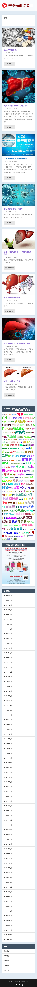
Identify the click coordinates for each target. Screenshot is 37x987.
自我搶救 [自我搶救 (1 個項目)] (28, 475)
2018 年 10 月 (8, 887)
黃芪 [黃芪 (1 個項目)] (13, 514)
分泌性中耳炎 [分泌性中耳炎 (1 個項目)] (6, 433)
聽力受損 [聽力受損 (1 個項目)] (29, 511)
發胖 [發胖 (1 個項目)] (19, 460)
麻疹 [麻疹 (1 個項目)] (7, 442)
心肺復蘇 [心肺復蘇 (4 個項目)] (20, 513)
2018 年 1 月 (8, 930)
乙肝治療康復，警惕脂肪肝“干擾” (17, 343)
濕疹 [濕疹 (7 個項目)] (15, 480)
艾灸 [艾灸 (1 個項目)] (12, 460)
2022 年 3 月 (8, 691)
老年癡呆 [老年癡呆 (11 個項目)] (16, 529)
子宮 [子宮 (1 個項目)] (6, 429)
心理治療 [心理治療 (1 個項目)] (21, 439)
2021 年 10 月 (8, 715)
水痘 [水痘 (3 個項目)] (7, 483)
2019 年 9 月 (8, 834)
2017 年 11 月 (8, 940)
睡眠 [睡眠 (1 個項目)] (21, 445)
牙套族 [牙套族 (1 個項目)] (30, 529)
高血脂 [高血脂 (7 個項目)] (20, 494)
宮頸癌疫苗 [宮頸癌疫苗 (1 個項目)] (16, 425)
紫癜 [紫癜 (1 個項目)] (18, 536)
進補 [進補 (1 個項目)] (29, 439)
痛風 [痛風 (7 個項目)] (6, 474)
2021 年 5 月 (8, 739)
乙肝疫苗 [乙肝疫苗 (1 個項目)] (17, 484)
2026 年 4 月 (8, 595)
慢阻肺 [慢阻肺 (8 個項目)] (20, 467)
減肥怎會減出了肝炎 (12, 381)
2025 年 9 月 (8, 629)
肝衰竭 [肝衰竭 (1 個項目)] (20, 481)
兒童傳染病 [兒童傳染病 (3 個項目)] (25, 455)
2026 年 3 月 (8, 600)
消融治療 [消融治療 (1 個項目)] (18, 477)
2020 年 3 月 (8, 806)
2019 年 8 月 (8, 839)
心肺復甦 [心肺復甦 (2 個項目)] (5, 448)
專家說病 (14, 53)
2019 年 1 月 (8, 873)
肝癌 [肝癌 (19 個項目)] (5, 487)
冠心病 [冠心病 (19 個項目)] (24, 487)
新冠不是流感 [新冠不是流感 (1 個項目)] (17, 418)
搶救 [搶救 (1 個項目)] (33, 429)
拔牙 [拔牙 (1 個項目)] (32, 475)
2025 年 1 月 (8, 667)
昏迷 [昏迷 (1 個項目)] (25, 499)
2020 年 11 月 (8, 767)
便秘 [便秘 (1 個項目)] (5, 518)
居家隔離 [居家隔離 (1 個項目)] (11, 422)
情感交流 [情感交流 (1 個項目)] (28, 514)
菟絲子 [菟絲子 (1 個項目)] (19, 518)
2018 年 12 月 (8, 877)
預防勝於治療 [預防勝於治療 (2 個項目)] (11, 471)
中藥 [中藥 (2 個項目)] (17, 507)
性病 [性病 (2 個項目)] (32, 480)
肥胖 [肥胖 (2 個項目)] (28, 442)
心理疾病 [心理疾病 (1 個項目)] (15, 533)
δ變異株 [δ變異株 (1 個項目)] (11, 477)
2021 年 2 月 (8, 753)
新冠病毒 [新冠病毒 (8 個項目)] (20, 421)
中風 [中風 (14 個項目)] (5, 498)
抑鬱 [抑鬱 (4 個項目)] (26, 536)
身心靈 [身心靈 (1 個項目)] (23, 463)
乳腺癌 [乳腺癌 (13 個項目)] (11, 436)
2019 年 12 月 (8, 820)
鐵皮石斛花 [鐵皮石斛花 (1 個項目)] (20, 452)
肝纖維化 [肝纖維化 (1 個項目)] (21, 503)
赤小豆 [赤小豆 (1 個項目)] (21, 533)
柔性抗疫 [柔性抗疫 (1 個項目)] (20, 471)
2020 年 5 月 (8, 796)
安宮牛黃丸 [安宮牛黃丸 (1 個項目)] (8, 514)
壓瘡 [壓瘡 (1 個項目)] (8, 460)
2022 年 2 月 (8, 696)
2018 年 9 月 (8, 892)
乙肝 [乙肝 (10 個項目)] (5, 455)
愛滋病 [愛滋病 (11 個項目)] (29, 502)
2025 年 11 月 (8, 619)
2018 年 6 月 (8, 906)
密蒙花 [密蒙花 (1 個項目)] (7, 452)
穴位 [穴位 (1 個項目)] (15, 460)
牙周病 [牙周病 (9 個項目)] (22, 521)
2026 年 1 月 (8, 610)
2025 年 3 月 (8, 658)
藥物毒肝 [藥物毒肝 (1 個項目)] (10, 526)
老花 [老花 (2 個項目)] (24, 442)
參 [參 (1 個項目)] (4, 467)
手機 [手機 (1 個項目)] (3, 484)
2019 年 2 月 (8, 868)
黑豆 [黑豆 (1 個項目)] (22, 536)
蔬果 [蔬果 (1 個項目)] (31, 418)
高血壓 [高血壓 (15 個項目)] (10, 506)
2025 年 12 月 (8, 615)
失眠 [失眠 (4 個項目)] (4, 529)
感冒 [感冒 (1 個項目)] (32, 445)
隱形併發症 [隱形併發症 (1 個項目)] (27, 445)
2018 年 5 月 (8, 911)
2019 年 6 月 (8, 849)
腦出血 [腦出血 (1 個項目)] (21, 499)
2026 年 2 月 (8, 605)
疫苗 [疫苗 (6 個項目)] (7, 536)
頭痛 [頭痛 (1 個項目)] (18, 463)
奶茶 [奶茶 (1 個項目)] (32, 442)
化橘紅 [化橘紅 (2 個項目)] (22, 448)
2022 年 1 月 (8, 701)
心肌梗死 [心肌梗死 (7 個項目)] (20, 510)
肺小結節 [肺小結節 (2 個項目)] (15, 456)
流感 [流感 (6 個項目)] (14, 521)
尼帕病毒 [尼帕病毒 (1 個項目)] (9, 481)
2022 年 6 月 (8, 677)
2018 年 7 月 (8, 901)
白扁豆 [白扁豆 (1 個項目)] (28, 491)
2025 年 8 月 (8, 634)
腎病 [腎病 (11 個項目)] (20, 414)
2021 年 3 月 (8, 748)
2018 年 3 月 (8, 920)
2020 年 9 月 (8, 777)
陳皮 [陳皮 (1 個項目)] (8, 539)
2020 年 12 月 (8, 763)
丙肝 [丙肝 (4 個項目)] (23, 491)
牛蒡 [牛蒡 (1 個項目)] (29, 499)
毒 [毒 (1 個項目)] (16, 503)
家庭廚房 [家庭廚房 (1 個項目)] (5, 511)
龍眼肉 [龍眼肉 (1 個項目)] (11, 491)
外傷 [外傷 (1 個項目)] (13, 433)
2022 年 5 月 (8, 681)
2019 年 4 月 (8, 858)
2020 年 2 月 (8, 811)
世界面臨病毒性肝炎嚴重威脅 (16, 158)
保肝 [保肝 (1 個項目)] (15, 475)
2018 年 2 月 (8, 925)
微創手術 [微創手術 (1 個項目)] (5, 477)
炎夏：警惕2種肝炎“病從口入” (16, 105)
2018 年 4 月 (8, 916)
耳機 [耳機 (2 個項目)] (32, 488)
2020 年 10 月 (8, 772)
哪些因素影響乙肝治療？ (14, 209)
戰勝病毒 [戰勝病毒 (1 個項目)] (29, 422)
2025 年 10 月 (8, 624)
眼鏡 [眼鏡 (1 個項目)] (26, 429)
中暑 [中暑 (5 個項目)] (28, 448)
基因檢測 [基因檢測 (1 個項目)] (8, 414)
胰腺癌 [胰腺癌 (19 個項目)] (26, 459)
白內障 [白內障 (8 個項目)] (28, 494)
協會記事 (6, 970)
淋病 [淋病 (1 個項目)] (26, 439)
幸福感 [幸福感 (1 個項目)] (9, 439)
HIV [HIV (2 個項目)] (29, 428)
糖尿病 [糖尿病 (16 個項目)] (13, 498)
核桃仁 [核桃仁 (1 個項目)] (10, 418)
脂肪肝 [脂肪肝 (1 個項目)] (15, 439)
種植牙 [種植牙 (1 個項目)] (25, 529)
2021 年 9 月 (8, 720)
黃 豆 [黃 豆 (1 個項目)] (31, 484)
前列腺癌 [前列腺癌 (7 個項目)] (27, 525)
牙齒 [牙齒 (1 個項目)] (3, 507)
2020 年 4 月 (8, 801)
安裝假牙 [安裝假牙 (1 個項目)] (12, 511)
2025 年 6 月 (8, 643)
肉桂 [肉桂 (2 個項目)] (28, 522)
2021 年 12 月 (8, 705)
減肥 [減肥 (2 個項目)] (7, 445)
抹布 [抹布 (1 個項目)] (7, 491)
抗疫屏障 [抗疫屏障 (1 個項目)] (27, 481)
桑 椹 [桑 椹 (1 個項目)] (3, 491)
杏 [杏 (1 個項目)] (2, 467)
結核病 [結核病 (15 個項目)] (20, 432)
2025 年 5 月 (8, 648)
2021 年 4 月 (8, 744)
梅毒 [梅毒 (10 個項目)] (16, 488)
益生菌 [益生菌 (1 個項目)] (14, 414)
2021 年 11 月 (8, 710)
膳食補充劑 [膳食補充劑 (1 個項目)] (13, 463)
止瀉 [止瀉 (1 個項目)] (33, 463)
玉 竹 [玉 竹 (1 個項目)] (11, 488)
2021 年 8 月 (8, 725)
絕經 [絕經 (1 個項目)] (13, 495)
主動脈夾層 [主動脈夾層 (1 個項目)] (28, 425)
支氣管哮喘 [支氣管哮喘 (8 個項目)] (27, 506)
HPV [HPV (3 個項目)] (12, 474)
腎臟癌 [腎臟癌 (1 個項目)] (26, 533)
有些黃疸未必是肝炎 (12, 297)
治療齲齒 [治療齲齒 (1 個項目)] (20, 437)
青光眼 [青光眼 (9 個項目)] (29, 452)
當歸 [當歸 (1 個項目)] (5, 439)
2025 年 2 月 (8, 662)
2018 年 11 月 (8, 882)
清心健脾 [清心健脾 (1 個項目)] (14, 539)
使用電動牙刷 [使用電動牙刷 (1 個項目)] (13, 442)
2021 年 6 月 (8, 734)
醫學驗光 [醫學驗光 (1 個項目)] (8, 495)
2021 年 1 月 (8, 758)
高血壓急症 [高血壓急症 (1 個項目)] (18, 526)
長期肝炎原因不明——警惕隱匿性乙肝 (17, 253)
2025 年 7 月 (8, 638)
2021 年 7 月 (8, 729)
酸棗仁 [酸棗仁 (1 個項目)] (4, 460)
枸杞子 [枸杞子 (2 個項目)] (13, 452)
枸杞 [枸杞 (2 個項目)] (22, 425)
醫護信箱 (6, 961)
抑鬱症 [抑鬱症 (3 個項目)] (21, 474)
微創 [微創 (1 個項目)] (8, 529)
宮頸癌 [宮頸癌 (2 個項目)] (28, 463)
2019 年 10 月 (8, 830)
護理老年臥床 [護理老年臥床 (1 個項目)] (14, 449)
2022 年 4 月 (8, 686)
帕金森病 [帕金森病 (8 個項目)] (18, 428)
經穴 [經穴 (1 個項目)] (27, 484)
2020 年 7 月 (8, 787)
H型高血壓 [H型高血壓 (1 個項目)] (27, 437)
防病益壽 (6, 965)
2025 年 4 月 (8, 653)
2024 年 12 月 (8, 672)
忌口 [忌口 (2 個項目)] (6, 421)
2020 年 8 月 (8, 782)
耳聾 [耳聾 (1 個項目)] (20, 442)
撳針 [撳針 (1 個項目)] (3, 445)
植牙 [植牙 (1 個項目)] (9, 456)
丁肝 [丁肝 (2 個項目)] (31, 536)
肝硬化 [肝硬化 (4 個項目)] (26, 417)
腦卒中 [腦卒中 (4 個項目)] (27, 470)
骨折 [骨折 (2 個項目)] (33, 456)
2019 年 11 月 (8, 825)
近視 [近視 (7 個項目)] (4, 417)
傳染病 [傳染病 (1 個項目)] (22, 484)
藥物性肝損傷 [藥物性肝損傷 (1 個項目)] (28, 414)
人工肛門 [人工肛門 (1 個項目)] (18, 491)
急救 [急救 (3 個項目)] (13, 467)
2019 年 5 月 (8, 854)
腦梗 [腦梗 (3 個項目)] (10, 428)
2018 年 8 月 (8, 897)
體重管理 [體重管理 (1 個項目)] (13, 536)
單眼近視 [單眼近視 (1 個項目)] (8, 533)
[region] (16, 566)
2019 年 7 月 (8, 844)
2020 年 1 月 (8, 815)
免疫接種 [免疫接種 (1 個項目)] (27, 467)
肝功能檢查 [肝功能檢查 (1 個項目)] (25, 477)
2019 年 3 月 (8, 863)
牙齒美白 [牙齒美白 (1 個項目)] (28, 433)
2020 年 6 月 (8, 791)
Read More (9, 63)
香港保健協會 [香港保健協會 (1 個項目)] (14, 445)
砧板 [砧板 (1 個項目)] (11, 484)
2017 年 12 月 (8, 935)
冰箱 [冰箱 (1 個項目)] (3, 414)
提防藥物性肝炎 (10, 50)
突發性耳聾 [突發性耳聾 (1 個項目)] (11, 503)
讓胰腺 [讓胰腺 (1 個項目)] (8, 467)
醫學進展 (14, 161)
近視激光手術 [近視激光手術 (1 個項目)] (12, 518)
